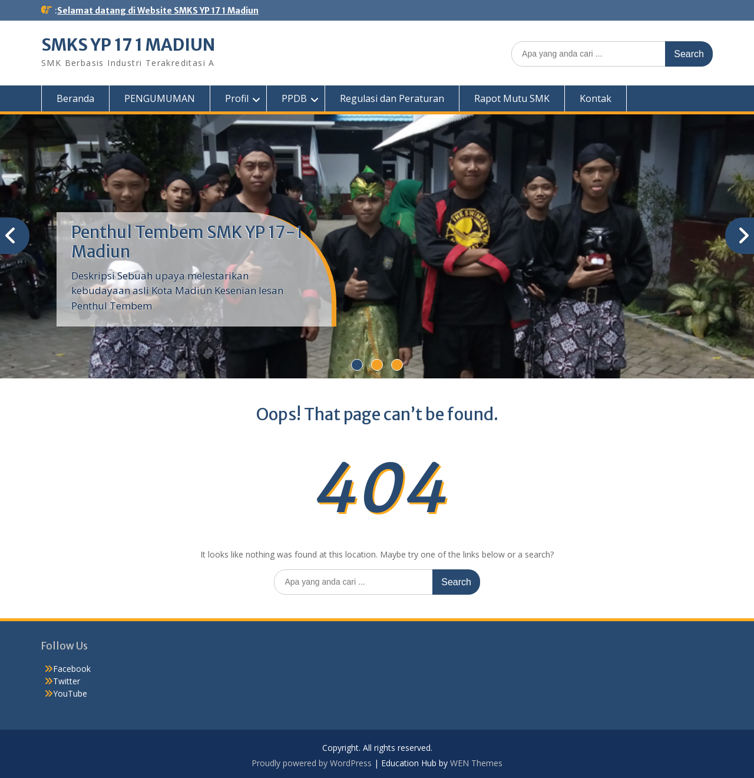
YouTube (70, 693)
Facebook (72, 668)
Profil (237, 98)
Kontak (595, 98)
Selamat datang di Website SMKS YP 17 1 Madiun (158, 10)
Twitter (66, 681)
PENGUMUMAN (159, 98)
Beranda (75, 98)
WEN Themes (476, 763)
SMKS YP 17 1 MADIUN (128, 44)
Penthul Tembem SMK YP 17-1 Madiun (187, 242)
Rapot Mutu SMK (512, 98)
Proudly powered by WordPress (312, 763)
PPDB (294, 98)
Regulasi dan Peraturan (392, 98)
